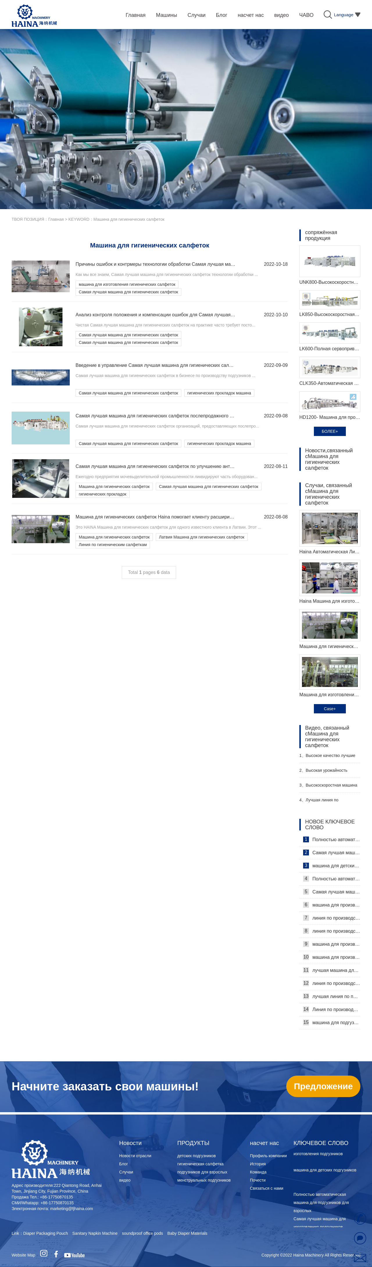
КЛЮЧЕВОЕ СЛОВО (321, 1143)
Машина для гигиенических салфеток (114, 486)
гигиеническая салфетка (200, 1164)
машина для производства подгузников (331, 944)
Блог (123, 1164)
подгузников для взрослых (202, 1172)
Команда (258, 1172)
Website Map (23, 1255)
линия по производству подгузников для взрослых (331, 983)
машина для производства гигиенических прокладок (331, 905)
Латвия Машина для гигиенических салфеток (201, 537)
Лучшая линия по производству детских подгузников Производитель (325, 802)
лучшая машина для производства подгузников (331, 970)
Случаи (126, 1172)
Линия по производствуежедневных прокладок (331, 1009)
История (258, 1164)
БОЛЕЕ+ (330, 431)
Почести (258, 1180)
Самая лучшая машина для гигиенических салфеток (128, 292)
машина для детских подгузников (331, 865)
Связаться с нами (266, 1188)
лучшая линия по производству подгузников (331, 996)
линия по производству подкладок (331, 918)
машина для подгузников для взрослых (331, 1022)
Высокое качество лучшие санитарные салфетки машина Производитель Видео (328, 758)
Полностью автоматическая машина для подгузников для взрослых (331, 839)
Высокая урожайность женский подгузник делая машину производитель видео (327, 773)
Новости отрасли (135, 1155)
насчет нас (264, 1143)
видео (124, 1180)
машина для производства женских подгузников (331, 957)
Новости (130, 1143)
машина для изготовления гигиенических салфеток (127, 284)
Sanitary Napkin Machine (95, 1233)
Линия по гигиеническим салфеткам (113, 544)
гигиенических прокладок (102, 494)
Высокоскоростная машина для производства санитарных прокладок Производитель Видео (328, 787)
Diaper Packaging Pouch (45, 1233)
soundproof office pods (142, 1233)
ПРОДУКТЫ (193, 1143)
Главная (56, 219)
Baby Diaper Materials (187, 1233)
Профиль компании (268, 1155)
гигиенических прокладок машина (219, 393)
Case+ (330, 708)
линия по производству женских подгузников (331, 931)
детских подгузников (196, 1155)
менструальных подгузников (204, 1180)
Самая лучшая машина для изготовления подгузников (331, 852)
